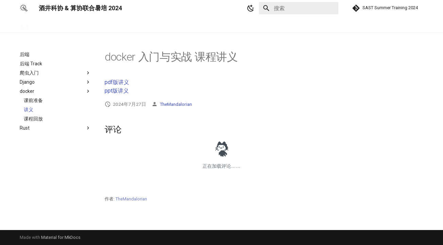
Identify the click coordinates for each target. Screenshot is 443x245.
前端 (60, 25)
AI (110, 25)
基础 (42, 25)
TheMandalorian (176, 104)
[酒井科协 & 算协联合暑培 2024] (24, 8)
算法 (125, 25)
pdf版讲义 (117, 82)
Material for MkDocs (61, 237)
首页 (24, 25)
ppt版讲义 (117, 90)
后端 (77, 25)
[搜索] (298, 8)
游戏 (95, 25)
